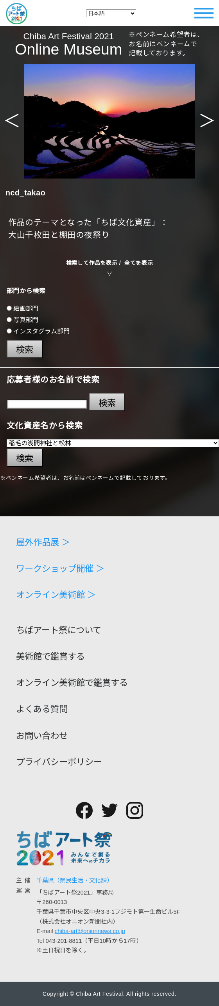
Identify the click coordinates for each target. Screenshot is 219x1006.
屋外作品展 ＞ (43, 542)
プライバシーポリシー (59, 762)
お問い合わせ (42, 736)
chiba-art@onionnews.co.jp (90, 931)
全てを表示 (138, 263)
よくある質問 (42, 709)
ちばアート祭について (58, 630)
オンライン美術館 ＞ (56, 595)
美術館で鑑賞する (50, 656)
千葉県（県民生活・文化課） (74, 880)
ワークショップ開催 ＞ (60, 569)
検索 (24, 350)
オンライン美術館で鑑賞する (72, 683)
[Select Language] (111, 13)
